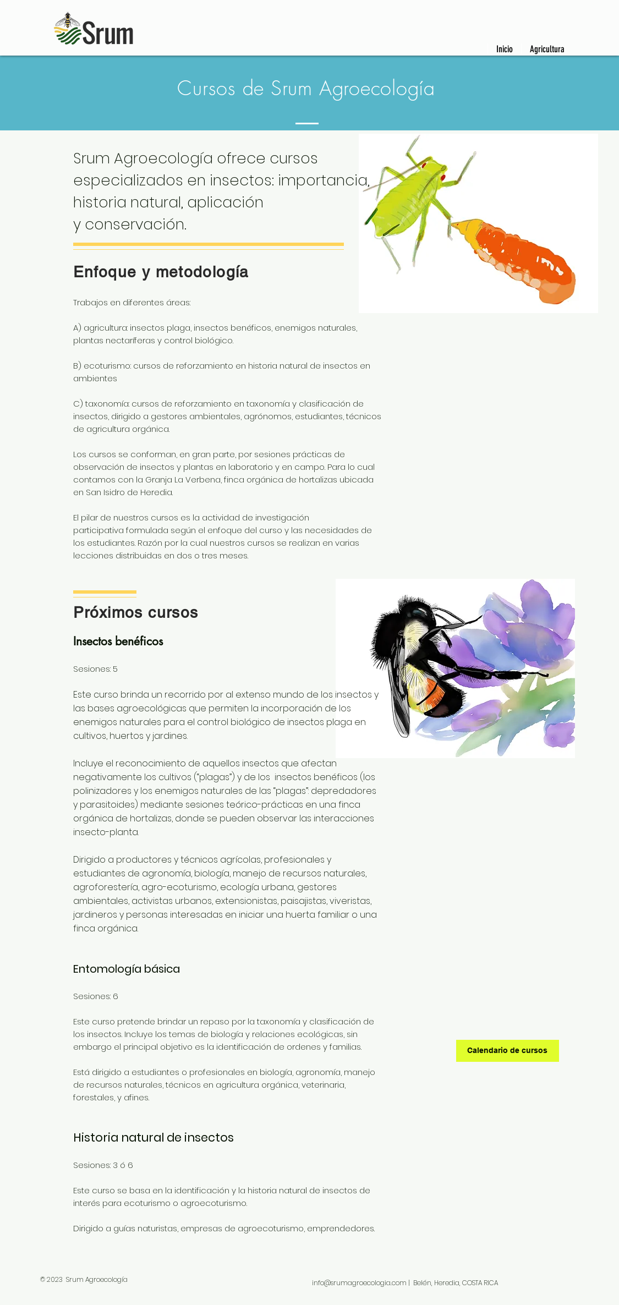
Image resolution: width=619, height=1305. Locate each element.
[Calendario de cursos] (507, 1051)
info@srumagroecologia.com (359, 1282)
